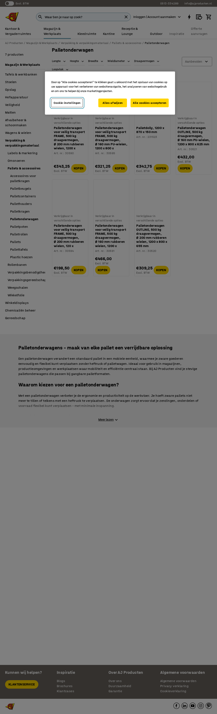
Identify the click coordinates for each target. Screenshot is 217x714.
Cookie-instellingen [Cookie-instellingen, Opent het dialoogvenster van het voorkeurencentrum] (67, 103)
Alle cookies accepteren (149, 103)
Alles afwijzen (113, 103)
